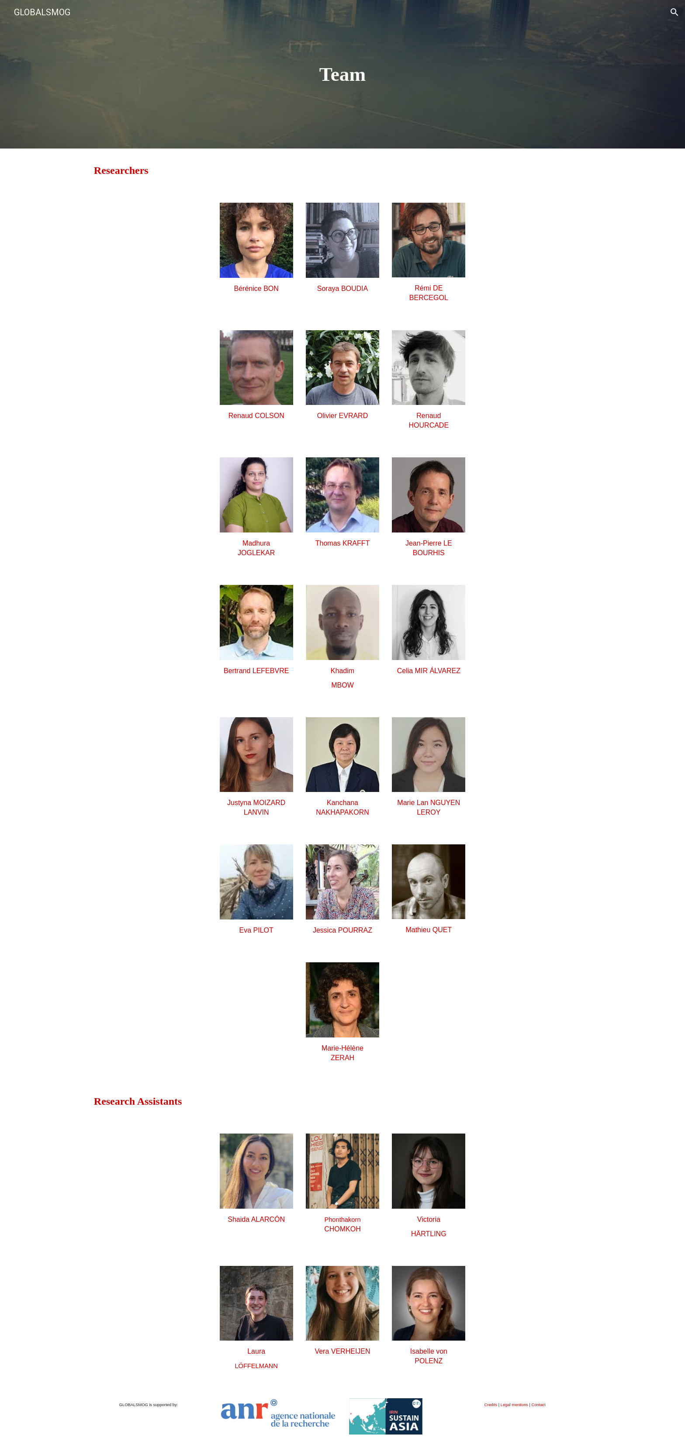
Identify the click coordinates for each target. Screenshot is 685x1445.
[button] (674, 12)
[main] (342, 74)
